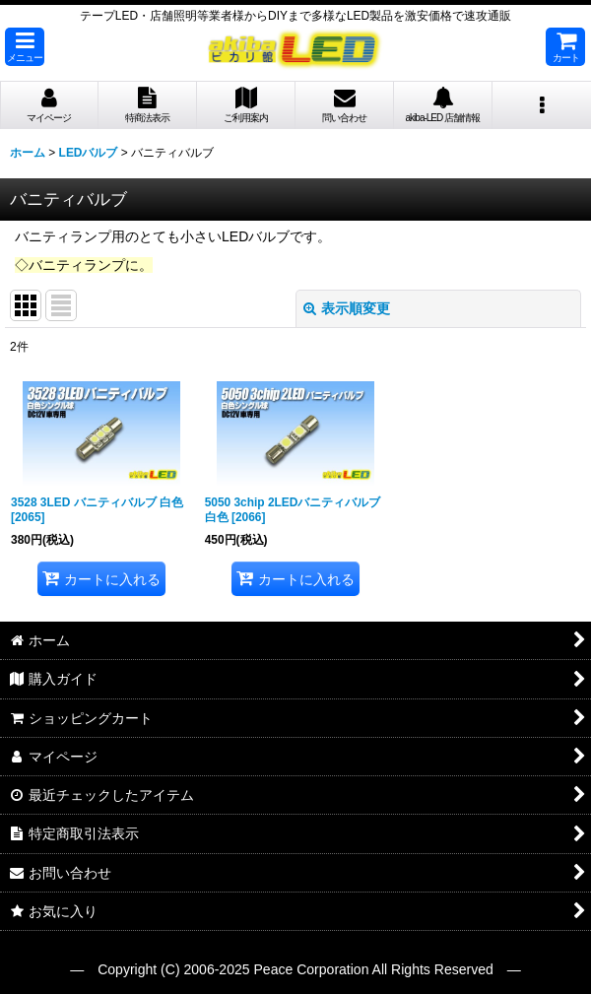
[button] (24, 47)
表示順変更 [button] (346, 308)
